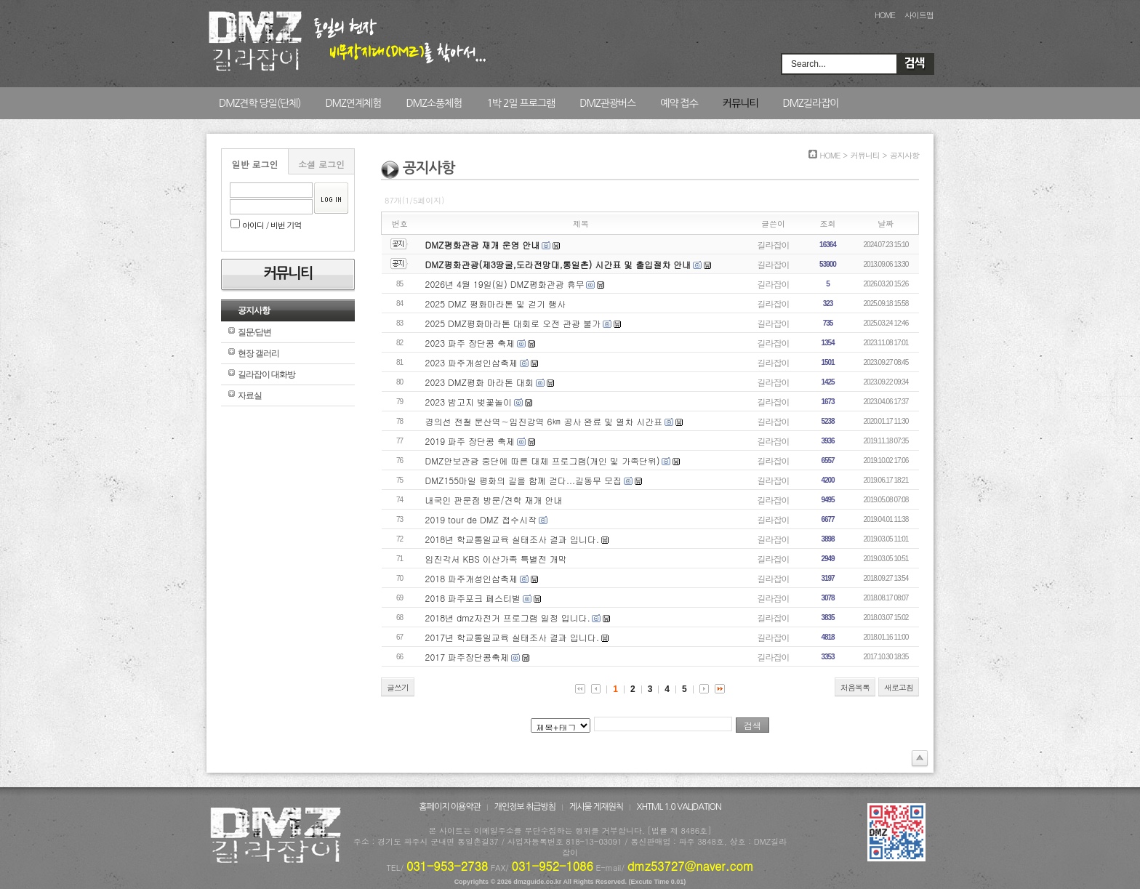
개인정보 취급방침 (525, 806)
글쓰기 (398, 687)
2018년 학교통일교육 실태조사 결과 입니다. (512, 539)
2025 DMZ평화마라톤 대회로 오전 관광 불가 (513, 323)
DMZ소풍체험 (434, 103)
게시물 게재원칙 (596, 806)
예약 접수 (679, 103)
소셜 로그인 (321, 164)
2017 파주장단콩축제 (467, 657)
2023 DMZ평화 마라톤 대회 (479, 382)
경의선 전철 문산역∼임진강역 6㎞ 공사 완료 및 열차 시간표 (544, 421)
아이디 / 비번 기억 (266, 225)
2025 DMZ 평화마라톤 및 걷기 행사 (495, 303)
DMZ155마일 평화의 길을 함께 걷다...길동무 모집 (523, 480)
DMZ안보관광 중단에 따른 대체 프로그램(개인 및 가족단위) (542, 460)
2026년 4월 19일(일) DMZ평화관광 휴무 (505, 284)
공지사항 (254, 310)
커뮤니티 (740, 103)
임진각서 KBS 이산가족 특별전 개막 (496, 558)
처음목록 (855, 687)
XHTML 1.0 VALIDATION (679, 806)
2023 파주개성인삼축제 (471, 362)
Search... (808, 64)
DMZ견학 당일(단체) (259, 103)
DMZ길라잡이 (810, 103)
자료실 (250, 395)
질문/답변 (254, 332)
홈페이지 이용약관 (450, 806)
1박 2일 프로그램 (520, 103)
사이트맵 (919, 14)
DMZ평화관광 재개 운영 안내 (482, 244)
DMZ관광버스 (607, 103)
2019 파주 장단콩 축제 (470, 441)
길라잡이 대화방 (266, 374)
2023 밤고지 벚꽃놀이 (469, 401)
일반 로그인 (254, 164)
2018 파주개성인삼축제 (471, 578)
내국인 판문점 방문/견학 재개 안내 (494, 500)
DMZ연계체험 (353, 103)
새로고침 (898, 687)
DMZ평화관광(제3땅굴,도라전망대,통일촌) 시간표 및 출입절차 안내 (558, 264)
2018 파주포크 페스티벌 (473, 598)
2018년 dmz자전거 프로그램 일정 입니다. (507, 617)
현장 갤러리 (258, 353)
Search (914, 64)
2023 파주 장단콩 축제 (470, 343)
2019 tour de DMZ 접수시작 (481, 519)
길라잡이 (774, 244)
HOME (885, 14)
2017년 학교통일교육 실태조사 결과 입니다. (512, 637)
